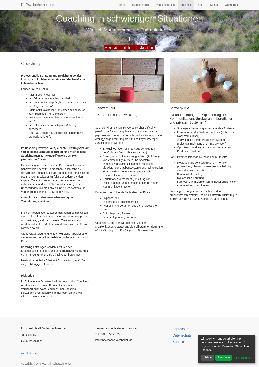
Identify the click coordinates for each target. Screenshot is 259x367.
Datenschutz (182, 335)
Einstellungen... (243, 357)
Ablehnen (207, 357)
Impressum (181, 329)
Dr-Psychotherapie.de (37, 5)
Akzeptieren (224, 357)
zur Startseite (29, 353)
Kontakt (178, 342)
